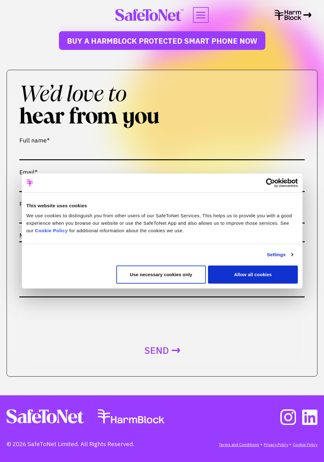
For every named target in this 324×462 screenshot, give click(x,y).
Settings (276, 254)
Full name (34, 140)
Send (156, 350)
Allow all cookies (253, 274)
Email (28, 172)
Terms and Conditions (239, 444)
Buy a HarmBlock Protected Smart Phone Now (162, 41)
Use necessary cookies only (161, 274)
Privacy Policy (276, 444)
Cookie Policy (51, 230)
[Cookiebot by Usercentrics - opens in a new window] (270, 183)
